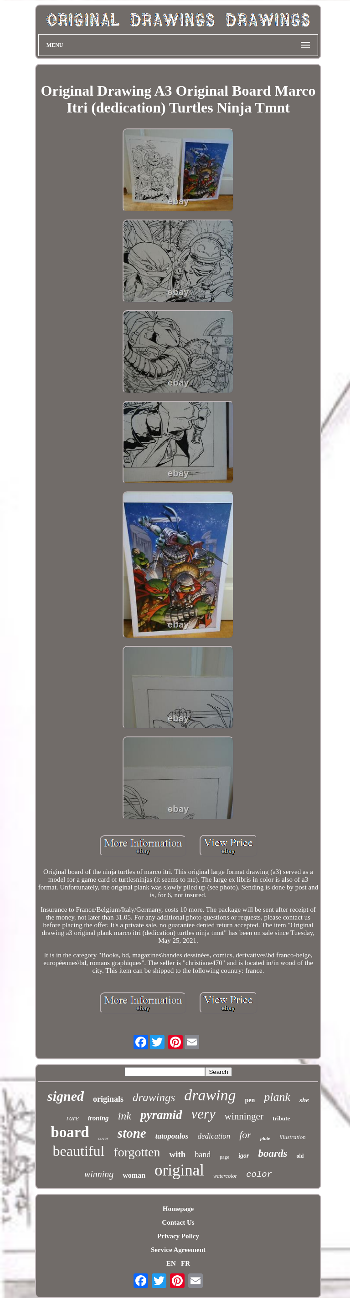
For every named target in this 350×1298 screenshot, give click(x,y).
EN (171, 1263)
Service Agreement (178, 1249)
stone (132, 1133)
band (203, 1154)
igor (243, 1155)
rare (73, 1118)
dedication (213, 1136)
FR (185, 1263)
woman (134, 1175)
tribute (281, 1118)
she (304, 1100)
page (224, 1157)
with (177, 1154)
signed (65, 1096)
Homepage (178, 1208)
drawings (154, 1097)
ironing (98, 1118)
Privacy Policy (178, 1236)
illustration (292, 1137)
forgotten (136, 1152)
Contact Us (178, 1222)
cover (103, 1138)
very (203, 1114)
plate (265, 1138)
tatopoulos (172, 1136)
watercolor (225, 1176)
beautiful (79, 1151)
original (179, 1170)
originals (108, 1099)
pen (250, 1100)
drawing (210, 1095)
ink (124, 1116)
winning (98, 1174)
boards (272, 1153)
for (245, 1134)
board (70, 1132)
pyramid (161, 1115)
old (300, 1156)
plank (277, 1097)
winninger (244, 1116)
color (259, 1175)
